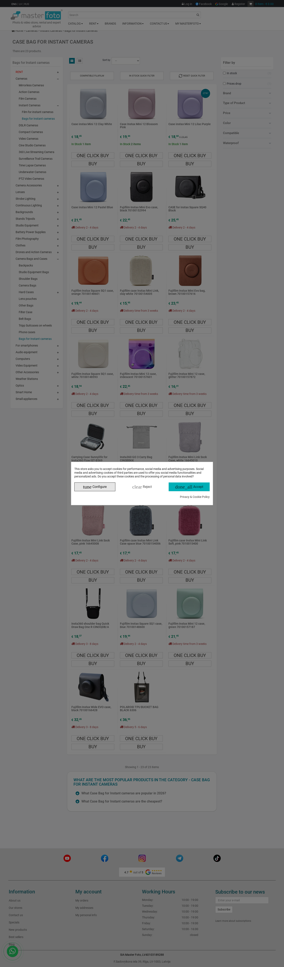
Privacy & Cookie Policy (195, 497)
